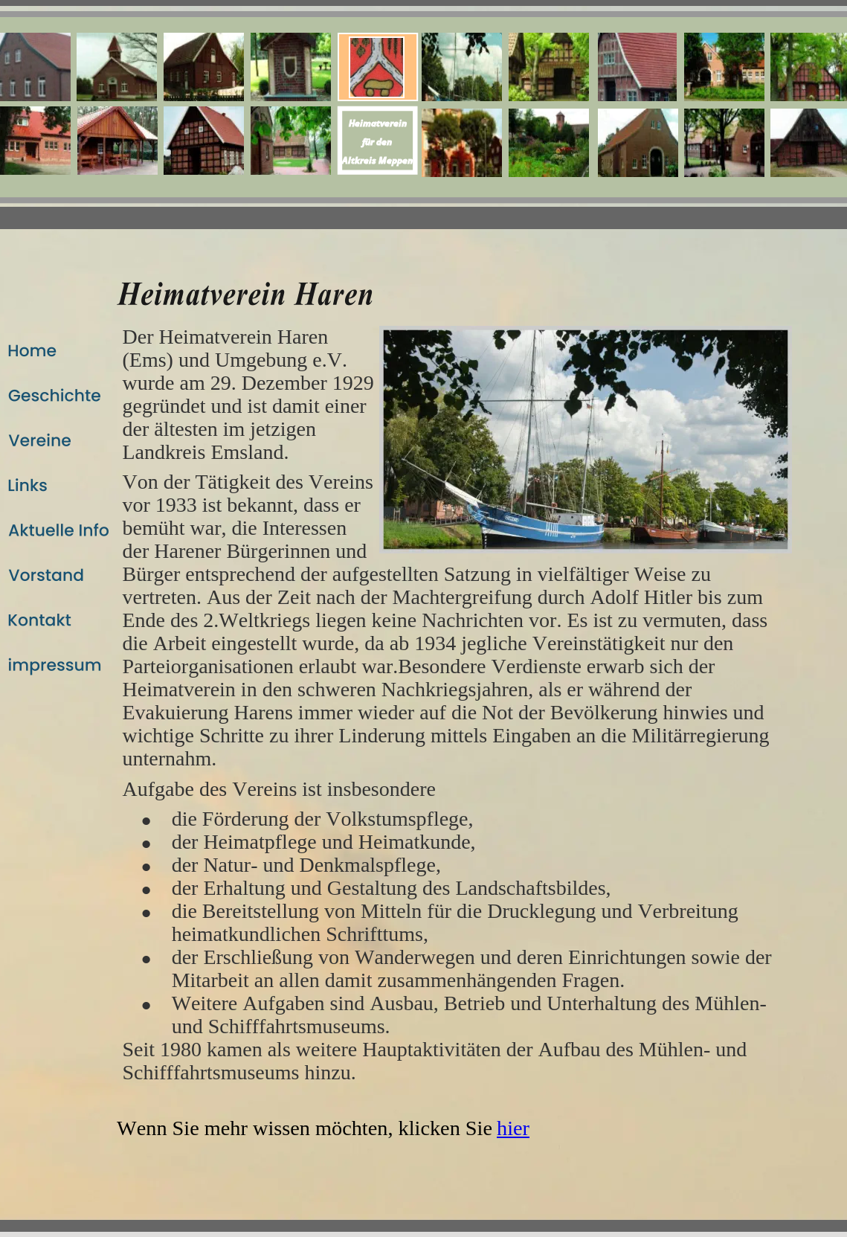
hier (513, 1128)
